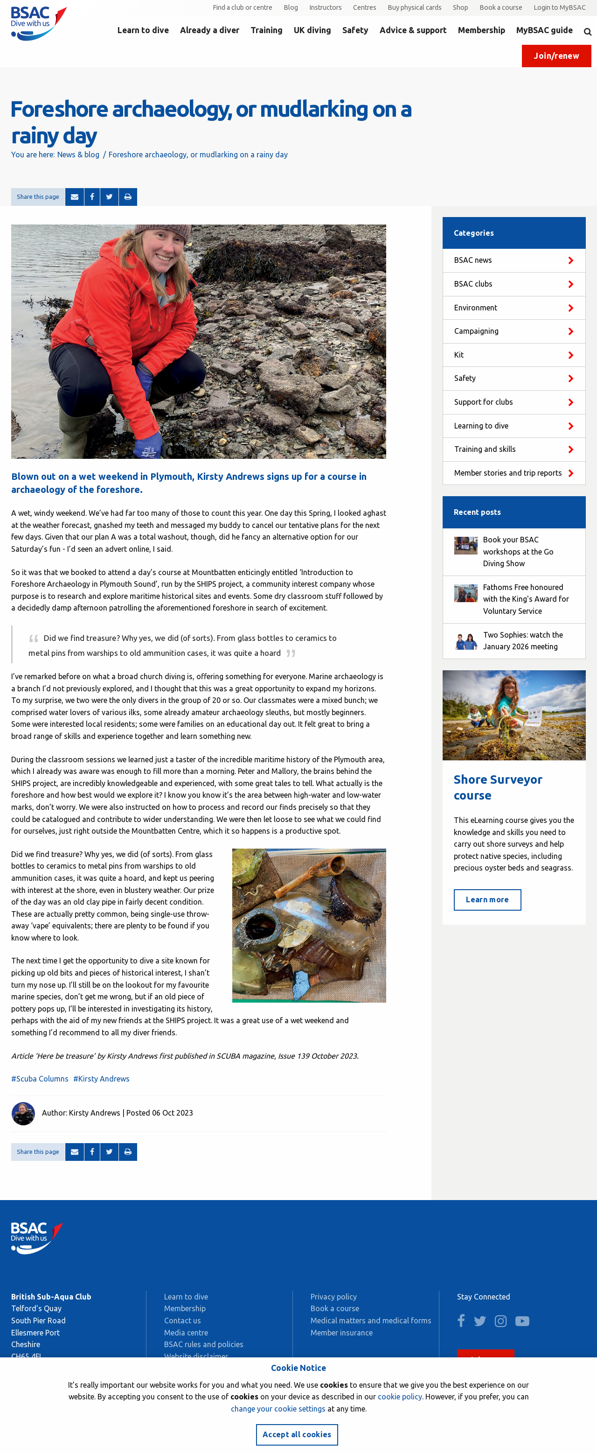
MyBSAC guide (544, 30)
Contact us (182, 1320)
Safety (355, 30)
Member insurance (342, 1332)
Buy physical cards (415, 7)
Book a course (500, 7)
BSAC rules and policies (203, 1344)
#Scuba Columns (40, 1079)
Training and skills (485, 449)
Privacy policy (334, 1296)
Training (266, 30)
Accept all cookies (297, 1434)
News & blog (78, 154)
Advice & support (413, 30)
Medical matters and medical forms (371, 1320)
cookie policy (400, 1396)
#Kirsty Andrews (101, 1079)
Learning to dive (481, 425)
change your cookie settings (278, 1409)
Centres (364, 7)
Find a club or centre (242, 7)
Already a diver (209, 30)
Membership (481, 30)
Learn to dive (143, 30)
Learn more (487, 899)
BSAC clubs (473, 284)
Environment (475, 307)
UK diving (312, 30)
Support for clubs (483, 402)
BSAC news (473, 260)
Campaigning (476, 331)
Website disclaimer (196, 1356)
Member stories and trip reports (508, 473)
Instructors (325, 7)
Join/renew (556, 55)
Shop (460, 7)
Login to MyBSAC (560, 7)
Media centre (186, 1332)
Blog (291, 7)
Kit (459, 355)
